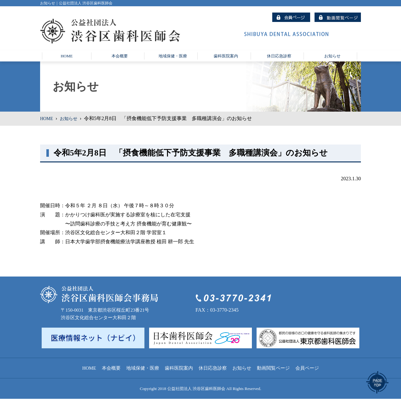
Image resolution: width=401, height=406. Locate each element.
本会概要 (111, 375)
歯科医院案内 (179, 375)
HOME (47, 126)
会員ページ (307, 375)
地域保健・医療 (142, 375)
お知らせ (71, 126)
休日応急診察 (213, 375)
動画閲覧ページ (273, 375)
